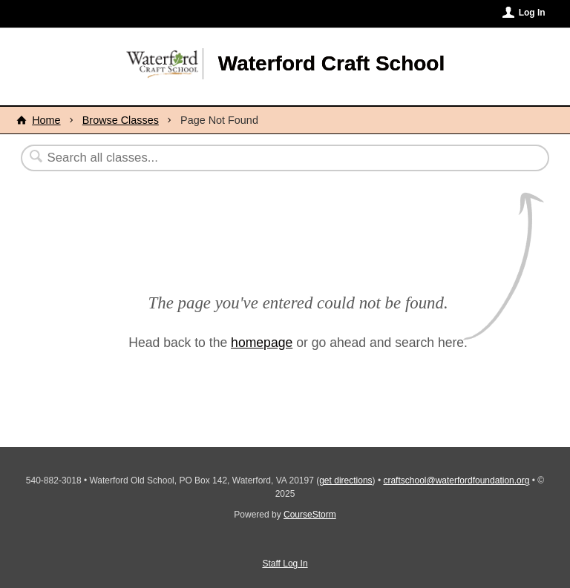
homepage (261, 342)
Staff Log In (284, 563)
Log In (532, 12)
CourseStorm (310, 514)
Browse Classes (120, 120)
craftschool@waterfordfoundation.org (456, 480)
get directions (345, 480)
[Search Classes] (248, 158)
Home (46, 120)
